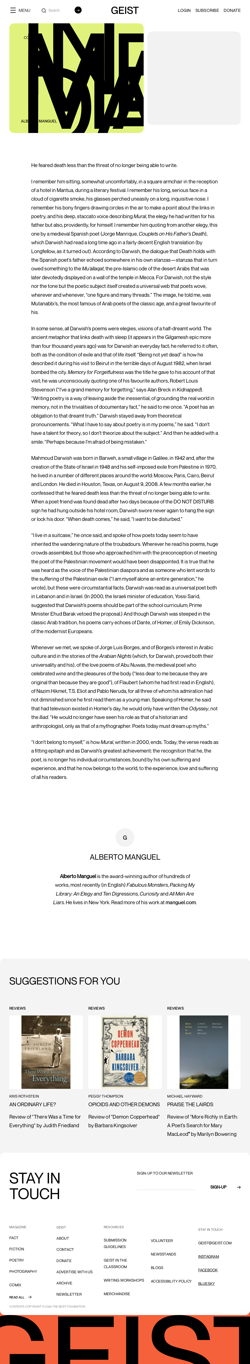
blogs (157, 1267)
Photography (23, 1271)
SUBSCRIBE (207, 10)
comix (15, 1285)
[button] (22, 10)
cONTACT (65, 1249)
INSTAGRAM (208, 1256)
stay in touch (210, 1229)
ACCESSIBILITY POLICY (171, 1281)
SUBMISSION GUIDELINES (115, 1243)
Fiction (16, 1249)
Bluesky (206, 1283)
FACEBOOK (208, 1270)
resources (114, 1227)
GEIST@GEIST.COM (215, 1243)
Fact (13, 1237)
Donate (232, 10)
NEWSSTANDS (163, 1254)
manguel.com (181, 902)
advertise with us (74, 1272)
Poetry (16, 1260)
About (62, 1238)
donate (64, 1260)
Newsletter (69, 1294)
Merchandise (117, 1293)
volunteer (162, 1240)
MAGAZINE (17, 1227)
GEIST (61, 1227)
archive (64, 1283)
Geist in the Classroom (115, 1263)
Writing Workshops (124, 1280)
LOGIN (184, 10)
